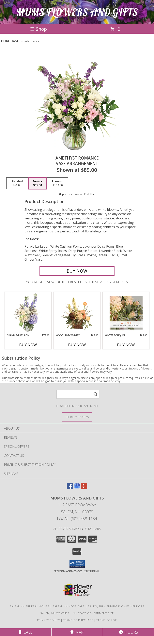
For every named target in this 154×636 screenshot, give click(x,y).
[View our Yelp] (84, 488)
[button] (77, 564)
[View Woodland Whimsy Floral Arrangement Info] (77, 313)
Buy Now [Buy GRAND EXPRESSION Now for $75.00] (28, 344)
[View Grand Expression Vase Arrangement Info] (28, 313)
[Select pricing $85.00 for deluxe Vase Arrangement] (37, 183)
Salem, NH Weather (54, 613)
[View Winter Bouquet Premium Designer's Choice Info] (126, 313)
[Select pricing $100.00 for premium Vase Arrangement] (57, 183)
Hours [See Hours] (128, 632)
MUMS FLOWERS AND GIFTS (77, 12)
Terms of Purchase (78, 620)
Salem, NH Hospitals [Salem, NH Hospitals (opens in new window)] (69, 606)
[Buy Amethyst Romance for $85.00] (77, 271)
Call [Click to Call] (25, 632)
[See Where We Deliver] (77, 417)
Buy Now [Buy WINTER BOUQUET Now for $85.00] (126, 344)
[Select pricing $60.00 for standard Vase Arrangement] (17, 183)
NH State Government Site (93, 613)
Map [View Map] (77, 632)
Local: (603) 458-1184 (77, 518)
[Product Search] (77, 394)
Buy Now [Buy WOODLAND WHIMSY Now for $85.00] (77, 344)
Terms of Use (106, 620)
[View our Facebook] (70, 488)
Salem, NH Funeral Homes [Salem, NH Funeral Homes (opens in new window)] (29, 606)
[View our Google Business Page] (77, 488)
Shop (38, 29)
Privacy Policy (48, 620)
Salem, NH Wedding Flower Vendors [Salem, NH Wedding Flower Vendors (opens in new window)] (116, 606)
